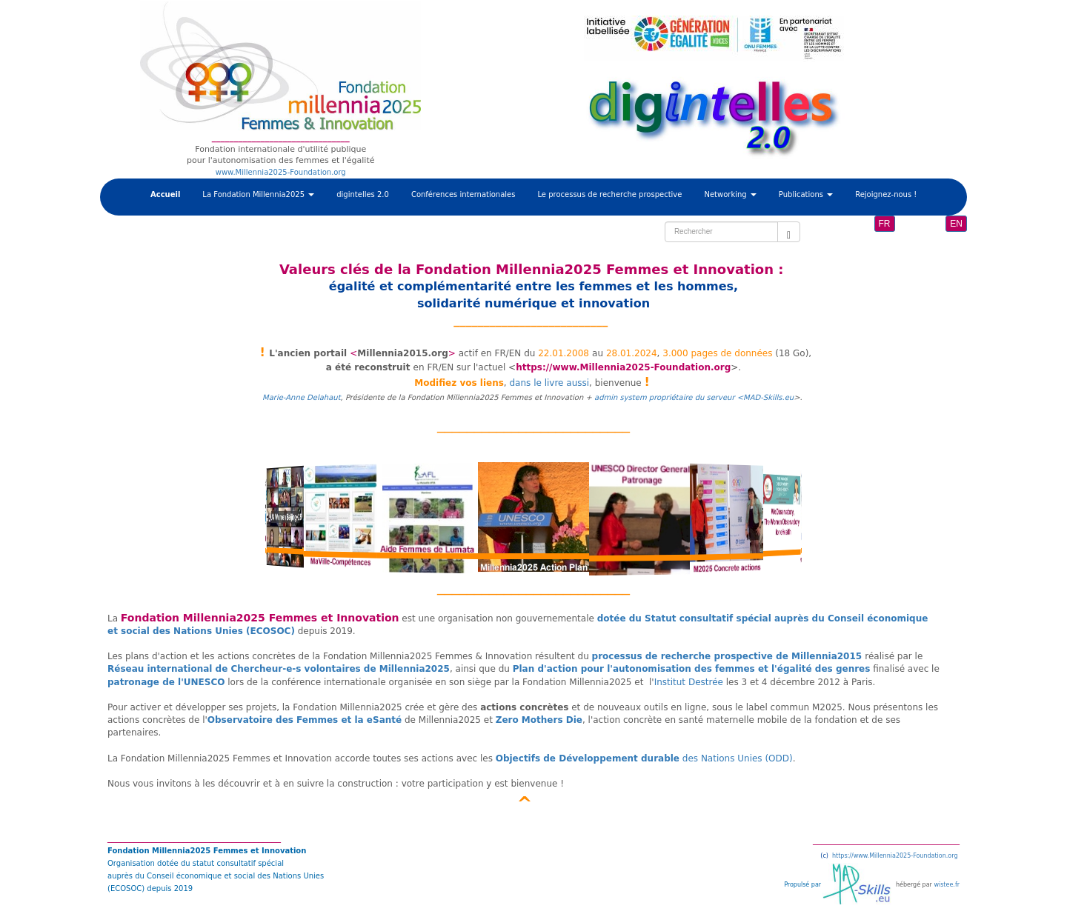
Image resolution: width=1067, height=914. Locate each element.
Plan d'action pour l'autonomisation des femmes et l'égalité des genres (692, 669)
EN (956, 224)
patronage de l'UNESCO (166, 682)
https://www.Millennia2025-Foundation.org (623, 367)
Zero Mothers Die (539, 720)
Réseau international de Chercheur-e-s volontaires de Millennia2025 (278, 669)
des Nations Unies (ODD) (644, 758)
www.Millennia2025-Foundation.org (281, 172)
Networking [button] (730, 194)
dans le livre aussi (549, 383)
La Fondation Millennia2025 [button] (258, 194)
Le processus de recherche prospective (609, 194)
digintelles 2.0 (362, 194)
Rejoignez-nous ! (886, 194)
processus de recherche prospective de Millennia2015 (727, 656)
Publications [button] (806, 194)
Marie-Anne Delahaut (301, 397)
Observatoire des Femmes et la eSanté (304, 720)
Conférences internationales (463, 194)
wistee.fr (947, 884)
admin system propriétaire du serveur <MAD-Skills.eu (694, 397)
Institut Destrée (688, 682)
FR (885, 224)
